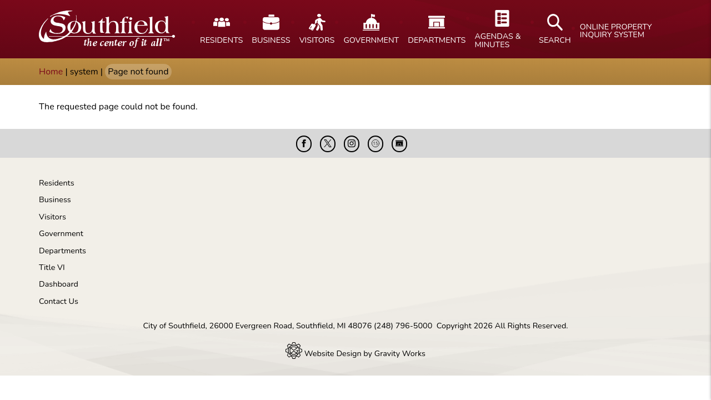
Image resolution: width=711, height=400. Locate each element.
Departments (62, 250)
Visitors (52, 216)
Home (51, 72)
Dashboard (58, 283)
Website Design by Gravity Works (355, 353)
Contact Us (58, 301)
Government (61, 233)
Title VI (52, 267)
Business (55, 199)
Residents (56, 182)
